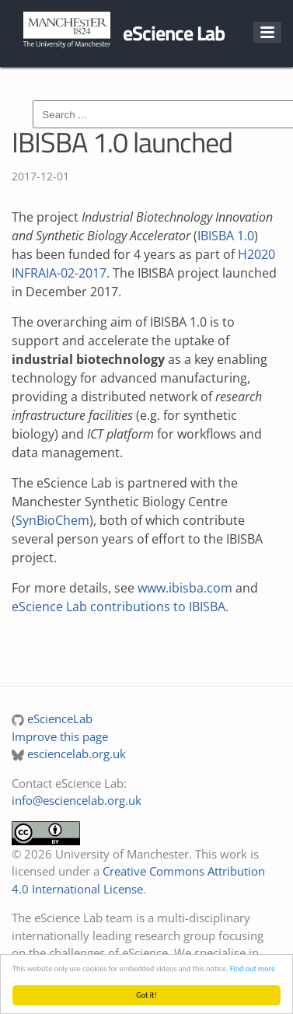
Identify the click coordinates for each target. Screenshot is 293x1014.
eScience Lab (174, 33)
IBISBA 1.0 (225, 235)
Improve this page (60, 736)
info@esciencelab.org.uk (76, 800)
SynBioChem (52, 520)
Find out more (252, 968)
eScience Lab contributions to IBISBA (118, 606)
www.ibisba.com (185, 587)
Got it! (146, 995)
